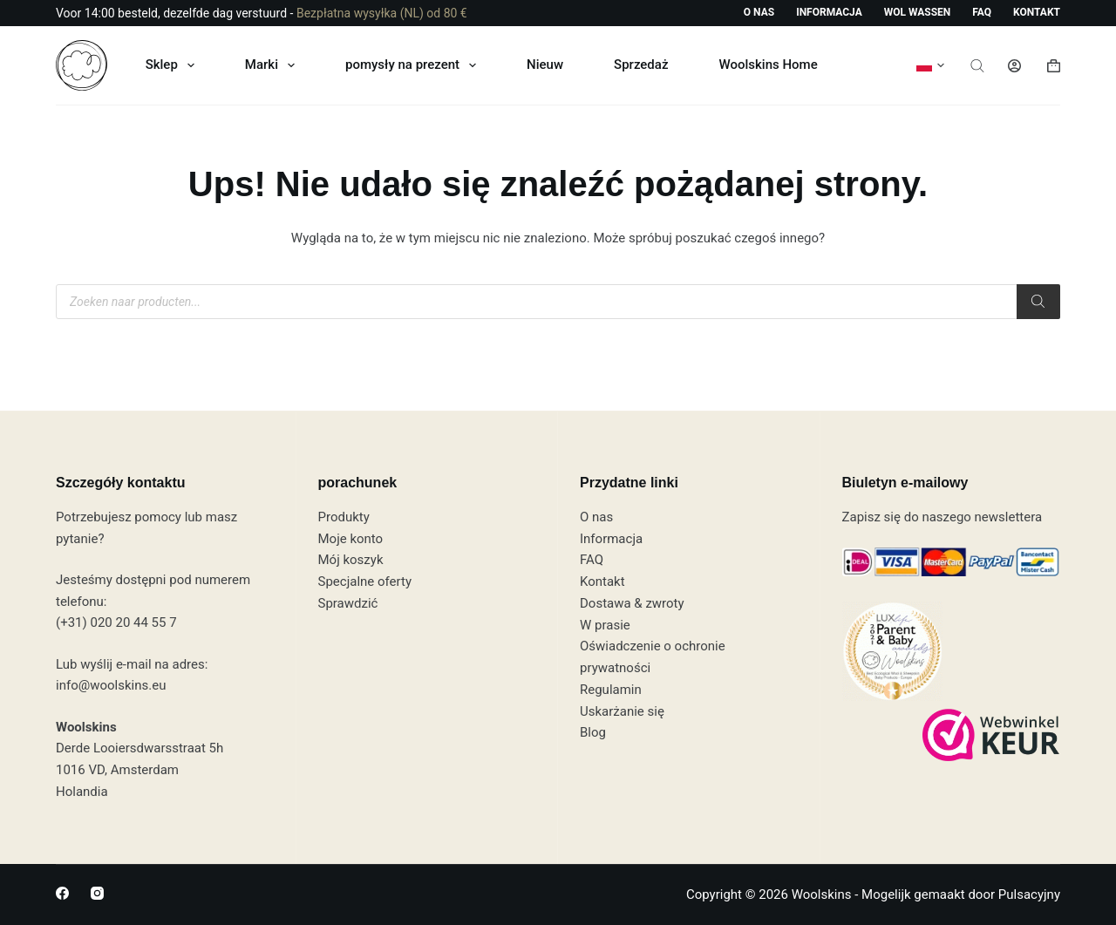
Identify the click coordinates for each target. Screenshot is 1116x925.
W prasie (605, 625)
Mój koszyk (351, 560)
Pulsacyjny (1029, 894)
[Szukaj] (1038, 301)
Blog (593, 732)
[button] (930, 65)
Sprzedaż (641, 64)
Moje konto (351, 539)
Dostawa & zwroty (632, 603)
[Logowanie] (1014, 65)
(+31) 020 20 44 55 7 (116, 622)
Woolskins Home (767, 64)
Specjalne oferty (365, 581)
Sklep (173, 65)
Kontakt (1036, 12)
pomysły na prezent (414, 65)
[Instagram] (97, 893)
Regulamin (611, 689)
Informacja (829, 12)
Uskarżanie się (622, 711)
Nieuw (545, 64)
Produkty (344, 517)
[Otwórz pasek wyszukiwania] (977, 65)
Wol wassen (917, 12)
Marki (273, 65)
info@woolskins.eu (111, 685)
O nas (759, 12)
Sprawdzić (348, 603)
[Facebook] (62, 893)
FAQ (981, 12)
